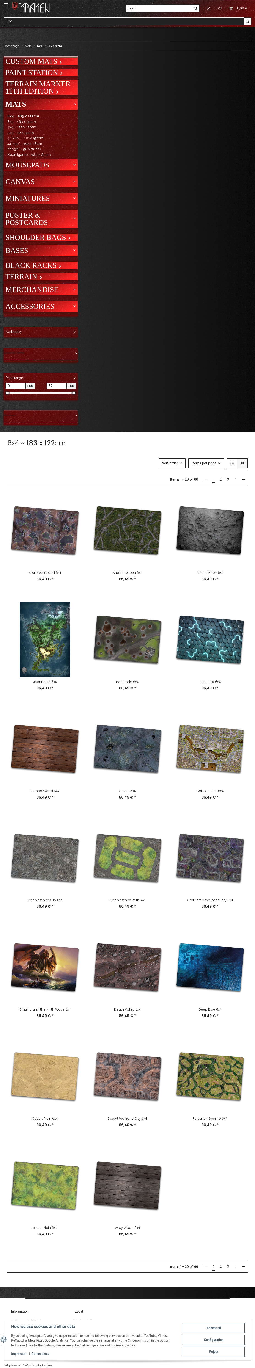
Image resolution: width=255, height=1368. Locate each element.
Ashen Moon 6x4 (210, 572)
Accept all (214, 1328)
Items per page (204, 463)
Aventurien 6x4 (45, 682)
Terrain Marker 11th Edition (38, 87)
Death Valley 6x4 (127, 1009)
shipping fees (43, 1365)
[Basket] (238, 8)
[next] (243, 480)
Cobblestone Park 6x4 (127, 900)
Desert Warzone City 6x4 (127, 1118)
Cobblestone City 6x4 (45, 900)
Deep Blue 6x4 (210, 1009)
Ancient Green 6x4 (127, 572)
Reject (213, 1352)
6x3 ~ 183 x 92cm (21, 121)
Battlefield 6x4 (127, 682)
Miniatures (27, 198)
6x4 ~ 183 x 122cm (23, 116)
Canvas (20, 181)
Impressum (19, 1354)
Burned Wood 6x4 (44, 791)
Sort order (170, 463)
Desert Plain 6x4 (45, 1118)
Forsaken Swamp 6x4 (210, 1118)
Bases (16, 250)
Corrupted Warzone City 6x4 (210, 900)
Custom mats (32, 61)
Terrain (22, 276)
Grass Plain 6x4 (45, 1227)
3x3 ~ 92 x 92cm (20, 132)
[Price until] (57, 386)
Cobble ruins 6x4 (210, 791)
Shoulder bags (36, 237)
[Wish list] (219, 8)
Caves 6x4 (127, 791)
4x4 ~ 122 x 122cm (22, 127)
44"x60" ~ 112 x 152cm (25, 138)
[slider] (7, 393)
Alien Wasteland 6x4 (45, 572)
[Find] (159, 8)
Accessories (29, 306)
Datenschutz (40, 1354)
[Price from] (15, 386)
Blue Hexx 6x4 (210, 682)
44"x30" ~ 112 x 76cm (24, 143)
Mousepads (27, 165)
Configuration (213, 1340)
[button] (208, 8)
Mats (15, 104)
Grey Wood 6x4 (127, 1227)
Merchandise (31, 289)
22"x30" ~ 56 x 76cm (24, 149)
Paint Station (32, 72)
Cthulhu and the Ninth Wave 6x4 (45, 1009)
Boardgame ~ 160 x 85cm (29, 154)
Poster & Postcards (26, 218)
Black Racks (31, 265)
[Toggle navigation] (6, 3)
